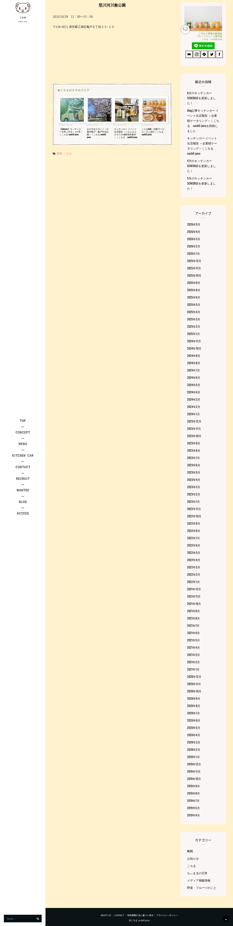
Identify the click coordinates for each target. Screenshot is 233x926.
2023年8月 (193, 450)
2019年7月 (193, 800)
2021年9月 (193, 611)
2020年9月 (193, 698)
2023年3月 (193, 487)
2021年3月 (193, 654)
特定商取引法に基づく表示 (140, 915)
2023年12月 (194, 421)
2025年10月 (194, 275)
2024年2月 (193, 406)
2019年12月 (194, 764)
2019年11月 (194, 771)
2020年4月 (193, 735)
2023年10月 (194, 436)
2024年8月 (193, 363)
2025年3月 (193, 319)
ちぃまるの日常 (197, 873)
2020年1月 (193, 757)
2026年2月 (193, 246)
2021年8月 (193, 618)
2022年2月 (193, 574)
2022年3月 (193, 567)
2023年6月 (193, 465)
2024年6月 (193, 377)
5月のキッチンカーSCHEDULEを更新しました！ (201, 183)
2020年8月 (193, 706)
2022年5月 (193, 552)
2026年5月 (193, 224)
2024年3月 (193, 399)
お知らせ (193, 858)
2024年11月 (194, 341)
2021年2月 (193, 662)
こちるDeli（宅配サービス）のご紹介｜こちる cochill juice (153, 131)
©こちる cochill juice (139, 920)
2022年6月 (193, 545)
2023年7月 (193, 458)
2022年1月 (193, 582)
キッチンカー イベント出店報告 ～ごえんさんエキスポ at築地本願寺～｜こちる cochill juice (125, 133)
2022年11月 (194, 509)
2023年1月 (193, 501)
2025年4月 (193, 312)
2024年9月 (193, 355)
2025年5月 (193, 304)
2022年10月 (194, 516)
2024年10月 (194, 348)
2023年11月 (194, 428)
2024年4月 (193, 392)
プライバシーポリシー (167, 915)
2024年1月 (193, 414)
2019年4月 (193, 815)
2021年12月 (194, 589)
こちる (22, 18)
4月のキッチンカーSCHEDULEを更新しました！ (201, 165)
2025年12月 (194, 261)
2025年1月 (193, 334)
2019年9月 (193, 786)
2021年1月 (193, 669)
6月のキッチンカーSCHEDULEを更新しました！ (201, 98)
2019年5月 (193, 808)
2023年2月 (193, 494)
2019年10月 (194, 778)
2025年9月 (193, 282)
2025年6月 (193, 297)
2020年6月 (193, 720)
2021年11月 (194, 596)
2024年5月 (193, 385)
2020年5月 (193, 727)
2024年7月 (193, 370)
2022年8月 (193, 530)
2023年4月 (193, 479)
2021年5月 (193, 640)
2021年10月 (194, 603)
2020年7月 (193, 713)
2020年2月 (193, 749)
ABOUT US (106, 915)
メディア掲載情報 (198, 880)
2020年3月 (193, 742)
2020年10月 (194, 691)
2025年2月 (193, 326)
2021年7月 (193, 625)
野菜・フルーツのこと (201, 887)
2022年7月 (193, 538)
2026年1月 (193, 253)
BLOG (59, 153)
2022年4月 (193, 560)
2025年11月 (194, 268)
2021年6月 (193, 633)
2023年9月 (193, 443)
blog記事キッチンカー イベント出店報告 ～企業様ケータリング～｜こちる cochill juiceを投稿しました (203, 120)
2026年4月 (193, 231)
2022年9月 (193, 523)
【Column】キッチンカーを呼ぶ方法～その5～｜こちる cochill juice (70, 131)
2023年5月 (193, 472)
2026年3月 (193, 239)
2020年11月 (194, 684)
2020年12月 (194, 676)
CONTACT (119, 915)
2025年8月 (193, 290)
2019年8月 (193, 793)
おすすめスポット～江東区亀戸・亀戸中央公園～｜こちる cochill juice (98, 133)
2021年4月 (193, 647)
